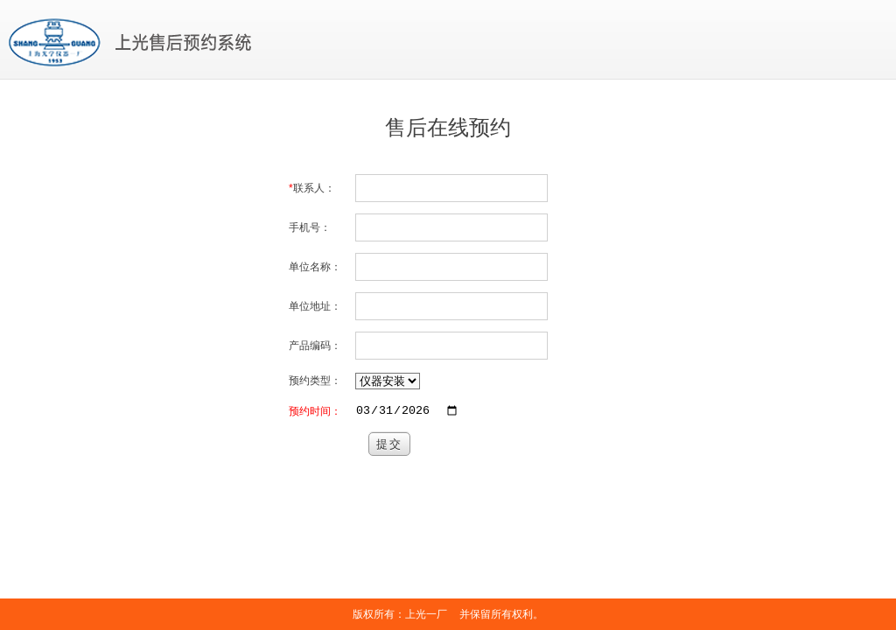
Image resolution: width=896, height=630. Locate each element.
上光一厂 (426, 614)
